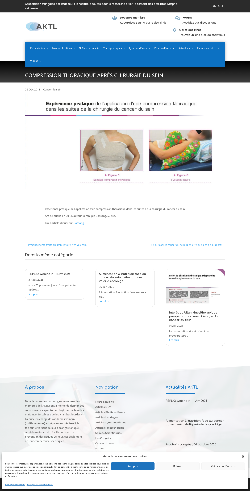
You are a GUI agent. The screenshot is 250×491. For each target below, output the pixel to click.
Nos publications (62, 48)
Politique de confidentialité (40, 484)
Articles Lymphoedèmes (110, 422)
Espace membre (206, 48)
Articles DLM (103, 407)
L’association (37, 48)
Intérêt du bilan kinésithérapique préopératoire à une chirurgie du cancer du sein (193, 316)
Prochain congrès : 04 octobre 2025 (191, 444)
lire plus (33, 294)
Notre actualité (104, 402)
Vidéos (34, 61)
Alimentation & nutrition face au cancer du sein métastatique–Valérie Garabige (122, 277)
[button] (243, 456)
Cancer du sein (89, 48)
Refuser (178, 466)
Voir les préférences (223, 466)
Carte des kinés (190, 30)
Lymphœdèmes (138, 48)
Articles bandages (106, 417)
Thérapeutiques (112, 48)
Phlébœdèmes (162, 48)
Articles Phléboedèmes (110, 412)
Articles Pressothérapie (109, 428)
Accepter (132, 466)
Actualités (184, 48)
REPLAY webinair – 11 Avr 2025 (49, 274)
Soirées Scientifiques (108, 433)
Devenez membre (132, 18)
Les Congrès (103, 438)
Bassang (79, 223)
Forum (187, 18)
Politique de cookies (15, 484)
